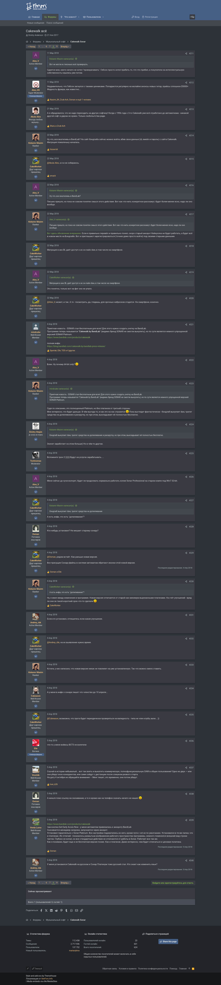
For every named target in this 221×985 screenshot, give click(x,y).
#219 (191, 272)
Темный (37, 968)
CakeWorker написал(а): (60, 277)
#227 (191, 500)
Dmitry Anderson (35, 35)
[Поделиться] (186, 53)
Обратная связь (109, 968)
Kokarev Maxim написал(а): (61, 59)
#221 (191, 324)
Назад (32, 46)
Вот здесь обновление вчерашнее (64, 233)
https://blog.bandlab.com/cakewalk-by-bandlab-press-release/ (76, 346)
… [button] (42, 46)
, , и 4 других (62, 350)
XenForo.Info (47, 979)
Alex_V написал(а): (58, 219)
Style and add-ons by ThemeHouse (41, 976)
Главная (183, 968)
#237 (191, 767)
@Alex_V (51, 302)
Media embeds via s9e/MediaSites (42, 981)
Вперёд (64, 46)
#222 (191, 360)
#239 (191, 820)
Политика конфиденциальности (153, 968)
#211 (191, 53)
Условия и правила (127, 968)
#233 (191, 665)
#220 (191, 298)
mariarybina (74, 950)
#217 (191, 214)
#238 (191, 794)
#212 (191, 82)
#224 (191, 424)
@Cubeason (52, 718)
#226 (191, 477)
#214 (191, 135)
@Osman (51, 557)
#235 (191, 715)
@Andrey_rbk (53, 642)
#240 (191, 860)
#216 (191, 185)
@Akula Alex (53, 163)
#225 (191, 453)
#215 (191, 159)
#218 (191, 246)
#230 (191, 581)
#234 (191, 688)
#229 (191, 553)
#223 (191, 383)
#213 (191, 109)
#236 (191, 741)
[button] (79, 17)
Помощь (173, 968)
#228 (191, 527)
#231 (191, 615)
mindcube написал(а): (59, 389)
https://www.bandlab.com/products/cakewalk (68, 337)
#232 (191, 638)
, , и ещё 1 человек (70, 100)
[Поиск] (177, 16)
